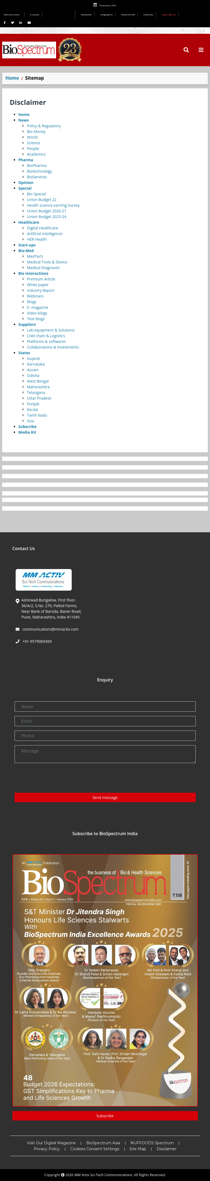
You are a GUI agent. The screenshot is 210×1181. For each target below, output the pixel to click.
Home (12, 78)
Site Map (137, 1148)
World (32, 137)
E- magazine (37, 307)
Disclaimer (166, 1148)
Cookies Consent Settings (94, 1148)
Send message (105, 797)
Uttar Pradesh (39, 398)
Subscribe (148, 14)
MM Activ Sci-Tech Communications (103, 1174)
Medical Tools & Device (47, 262)
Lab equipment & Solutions (51, 330)
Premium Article (41, 279)
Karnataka (36, 364)
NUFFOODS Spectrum (152, 1142)
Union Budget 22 (41, 199)
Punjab (33, 403)
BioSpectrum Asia (103, 1142)
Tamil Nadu (37, 415)
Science (33, 142)
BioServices (37, 176)
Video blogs (37, 313)
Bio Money (36, 131)
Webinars (35, 296)
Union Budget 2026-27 (46, 210)
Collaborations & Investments (53, 347)
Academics (36, 154)
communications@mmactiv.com (50, 629)
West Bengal (38, 381)
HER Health (37, 239)
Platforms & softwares (46, 341)
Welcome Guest (13, 14)
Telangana (36, 392)
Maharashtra (38, 386)
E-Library (34, 14)
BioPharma (36, 165)
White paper (38, 284)
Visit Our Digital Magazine (51, 1142)
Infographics (106, 14)
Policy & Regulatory (44, 125)
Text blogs (36, 318)
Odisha (33, 375)
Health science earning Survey (53, 205)
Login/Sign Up (169, 14)
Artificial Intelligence (44, 233)
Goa (30, 420)
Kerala (32, 409)
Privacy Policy (47, 1148)
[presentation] (56, 777)
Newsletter (86, 14)
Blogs (31, 301)
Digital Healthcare (42, 227)
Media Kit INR (128, 14)
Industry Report (40, 290)
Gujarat (33, 358)
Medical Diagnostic (43, 267)
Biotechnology (39, 171)
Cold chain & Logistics (46, 335)
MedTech (35, 256)
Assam (33, 369)
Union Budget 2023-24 (46, 216)
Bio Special (36, 193)
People (33, 148)
